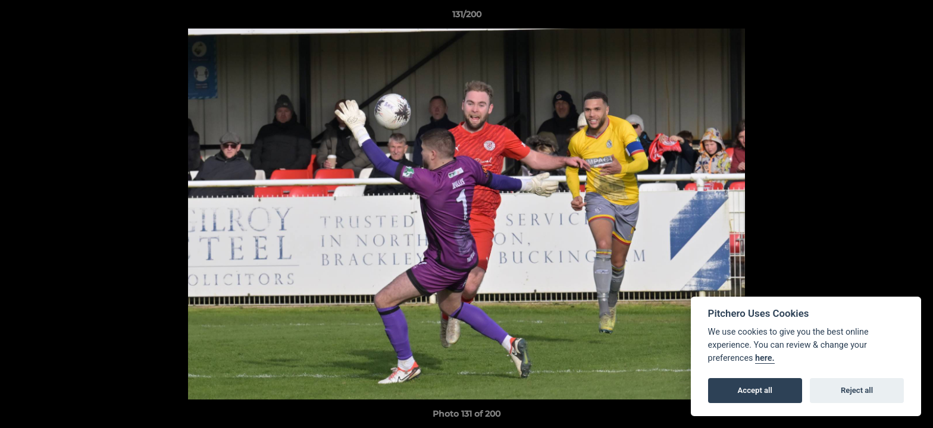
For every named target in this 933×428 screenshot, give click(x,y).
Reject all (857, 390)
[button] (911, 17)
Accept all (755, 390)
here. (765, 358)
